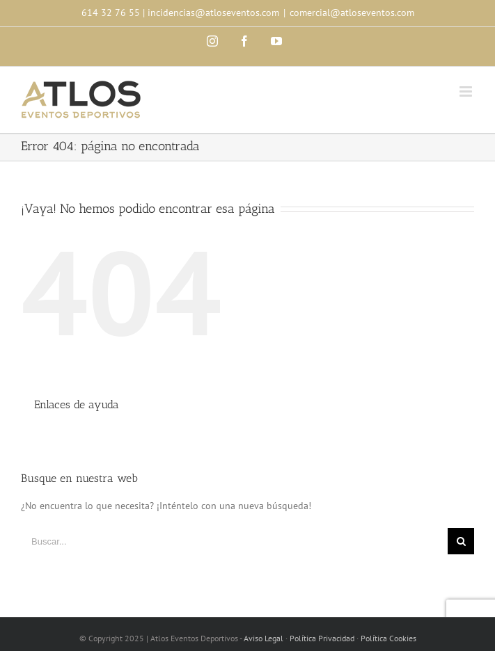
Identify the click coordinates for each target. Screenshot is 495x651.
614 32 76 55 (110, 12)
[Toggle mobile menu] (466, 91)
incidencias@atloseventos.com (213, 12)
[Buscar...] (234, 541)
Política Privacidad (322, 638)
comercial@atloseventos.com (352, 12)
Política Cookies (388, 638)
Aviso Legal (263, 638)
